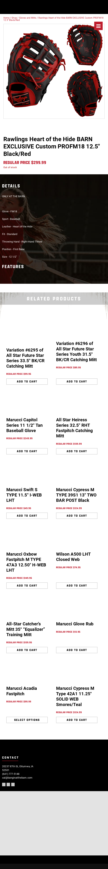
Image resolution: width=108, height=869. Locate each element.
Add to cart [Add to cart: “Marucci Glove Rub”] (77, 650)
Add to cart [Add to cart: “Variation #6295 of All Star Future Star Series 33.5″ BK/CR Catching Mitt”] (27, 381)
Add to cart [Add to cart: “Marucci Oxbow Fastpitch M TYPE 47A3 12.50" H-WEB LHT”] (27, 585)
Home (6, 17)
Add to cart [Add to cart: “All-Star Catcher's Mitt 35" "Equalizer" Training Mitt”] (27, 650)
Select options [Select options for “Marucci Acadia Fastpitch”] (27, 720)
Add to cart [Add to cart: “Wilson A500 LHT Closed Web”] (77, 585)
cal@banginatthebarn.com (17, 777)
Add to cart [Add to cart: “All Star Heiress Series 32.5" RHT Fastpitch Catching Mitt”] (77, 451)
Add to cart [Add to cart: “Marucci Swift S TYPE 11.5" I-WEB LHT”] (27, 515)
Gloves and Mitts (27, 17)
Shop (14, 17)
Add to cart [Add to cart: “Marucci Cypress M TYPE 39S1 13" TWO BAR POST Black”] (77, 515)
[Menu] (98, 26)
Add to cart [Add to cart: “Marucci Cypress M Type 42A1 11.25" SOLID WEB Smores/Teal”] (77, 720)
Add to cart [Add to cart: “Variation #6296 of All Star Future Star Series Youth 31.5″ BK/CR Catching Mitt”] (77, 381)
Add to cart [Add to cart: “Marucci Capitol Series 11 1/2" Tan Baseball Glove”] (27, 451)
